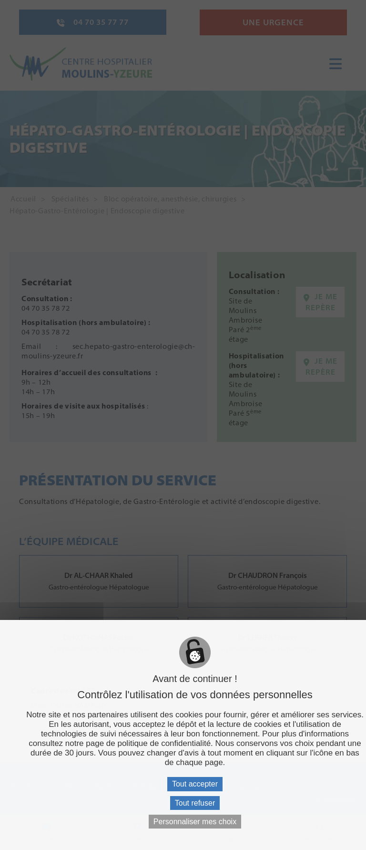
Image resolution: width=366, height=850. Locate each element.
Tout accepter (195, 784)
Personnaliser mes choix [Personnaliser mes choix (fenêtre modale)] (194, 822)
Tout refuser (195, 803)
